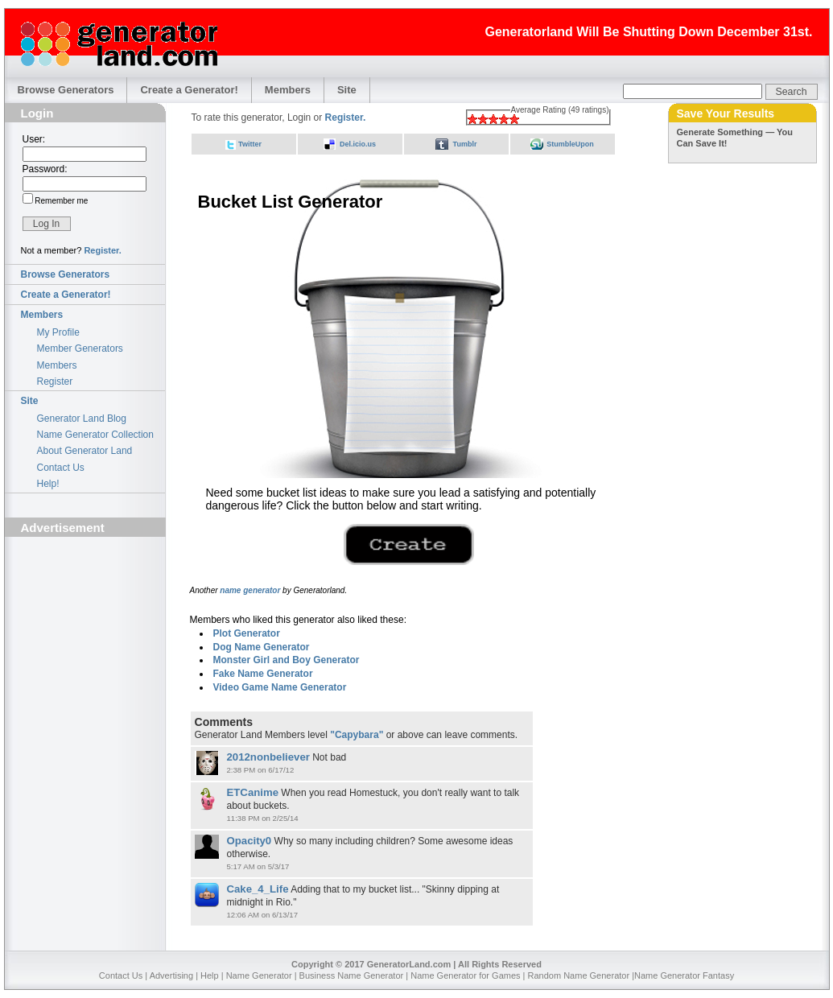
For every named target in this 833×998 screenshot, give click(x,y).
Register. (102, 250)
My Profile (58, 332)
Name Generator (259, 975)
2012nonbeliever (268, 757)
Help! (48, 483)
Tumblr (465, 144)
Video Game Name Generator (280, 687)
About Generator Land (85, 450)
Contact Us (61, 467)
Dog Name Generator (261, 647)
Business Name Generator (351, 975)
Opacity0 (249, 841)
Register (55, 381)
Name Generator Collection (95, 434)
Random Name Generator (579, 975)
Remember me (61, 200)
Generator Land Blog (81, 418)
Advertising (171, 975)
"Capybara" (356, 734)
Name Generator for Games (465, 975)
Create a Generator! (188, 90)
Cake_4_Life (258, 889)
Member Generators (80, 348)
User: (34, 139)
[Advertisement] (85, 633)
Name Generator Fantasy (684, 975)
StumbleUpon (570, 144)
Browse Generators (66, 90)
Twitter (250, 144)
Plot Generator (246, 633)
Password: (45, 169)
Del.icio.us (358, 144)
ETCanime (253, 792)
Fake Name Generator (263, 673)
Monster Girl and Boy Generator (286, 660)
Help (209, 975)
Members (288, 90)
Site (347, 90)
